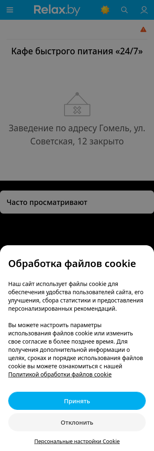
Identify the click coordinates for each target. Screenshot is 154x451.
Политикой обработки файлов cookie (60, 374)
